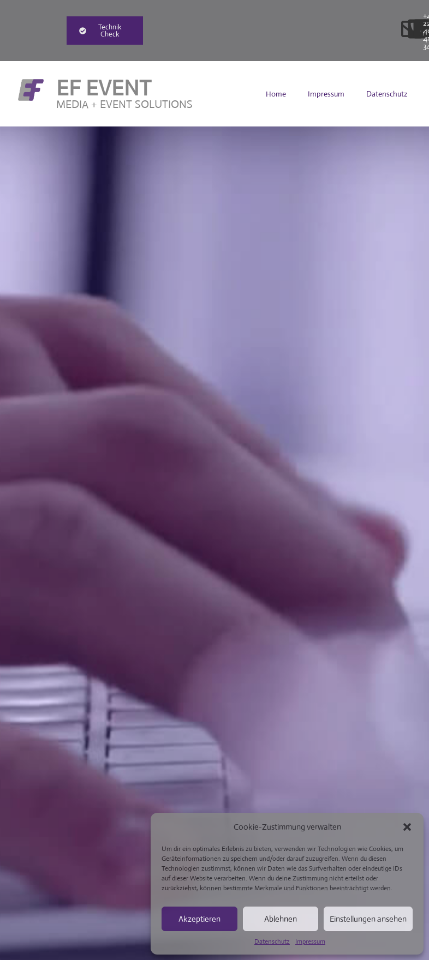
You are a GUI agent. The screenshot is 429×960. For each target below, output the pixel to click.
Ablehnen (280, 919)
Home (276, 94)
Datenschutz (272, 941)
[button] (407, 827)
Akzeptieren (199, 919)
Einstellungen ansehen (368, 919)
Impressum (310, 941)
